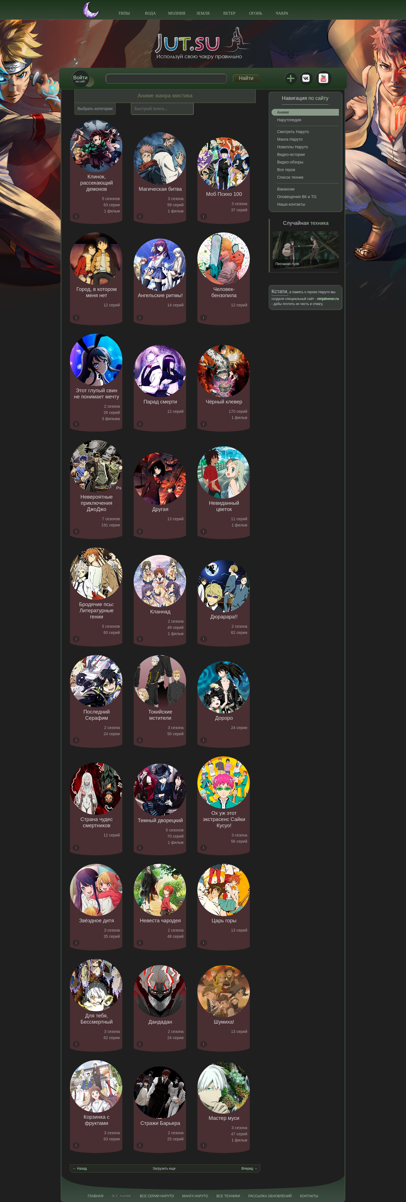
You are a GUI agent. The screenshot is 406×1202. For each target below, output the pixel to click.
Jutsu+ (291, 78)
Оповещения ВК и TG (297, 196)
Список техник (290, 177)
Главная (95, 1196)
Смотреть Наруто (293, 131)
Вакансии (286, 189)
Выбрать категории (95, 108)
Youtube (323, 78)
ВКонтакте (305, 78)
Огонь (255, 13)
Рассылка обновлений (270, 1196)
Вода (150, 13)
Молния (176, 13)
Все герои (286, 169)
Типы (124, 13)
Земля (203, 13)
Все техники (228, 1196)
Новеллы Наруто (292, 147)
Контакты (309, 1196)
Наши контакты (291, 204)
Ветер (229, 13)
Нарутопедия (289, 120)
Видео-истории (291, 154)
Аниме (283, 112)
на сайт (80, 79)
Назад (82, 1168)
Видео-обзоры (290, 162)
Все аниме (122, 1196)
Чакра (282, 13)
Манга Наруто (290, 139)
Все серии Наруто (157, 1196)
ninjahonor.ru (328, 299)
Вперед (247, 1168)
